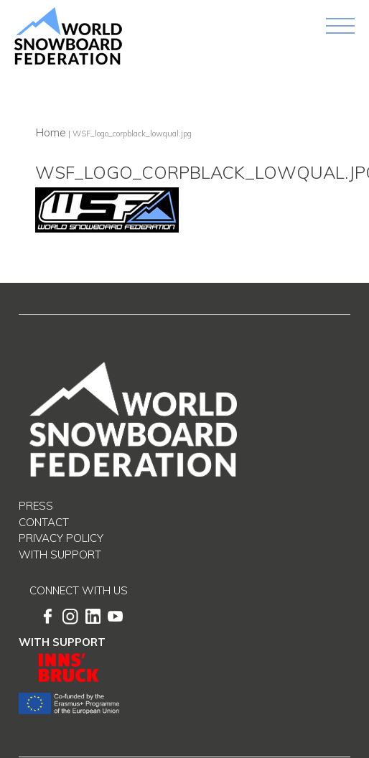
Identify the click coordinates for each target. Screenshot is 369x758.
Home (50, 132)
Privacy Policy (61, 538)
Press (36, 506)
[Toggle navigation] (340, 26)
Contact (44, 522)
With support (60, 554)
